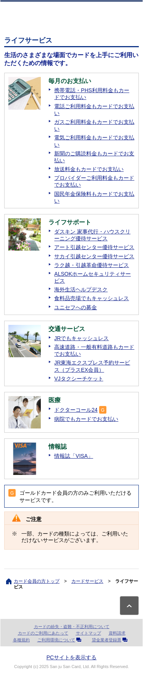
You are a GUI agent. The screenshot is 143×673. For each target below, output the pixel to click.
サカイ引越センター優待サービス (94, 256)
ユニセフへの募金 (75, 307)
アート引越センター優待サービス (94, 247)
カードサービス (87, 581)
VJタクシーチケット (78, 379)
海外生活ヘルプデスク (81, 289)
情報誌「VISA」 (73, 456)
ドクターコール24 (76, 410)
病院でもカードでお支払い (86, 419)
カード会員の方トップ (36, 581)
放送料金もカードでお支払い (89, 169)
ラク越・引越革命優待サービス (91, 265)
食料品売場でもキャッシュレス (91, 298)
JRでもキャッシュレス (81, 338)
